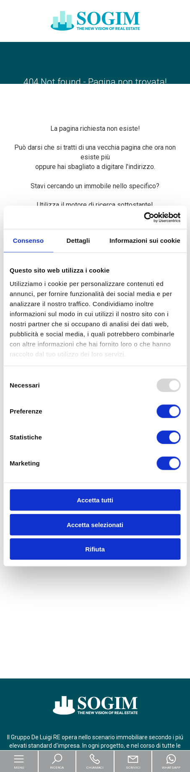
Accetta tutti (95, 500)
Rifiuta (95, 549)
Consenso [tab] (28, 240)
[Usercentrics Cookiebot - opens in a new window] (143, 217)
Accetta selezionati (95, 524)
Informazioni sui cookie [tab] (144, 240)
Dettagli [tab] (78, 240)
